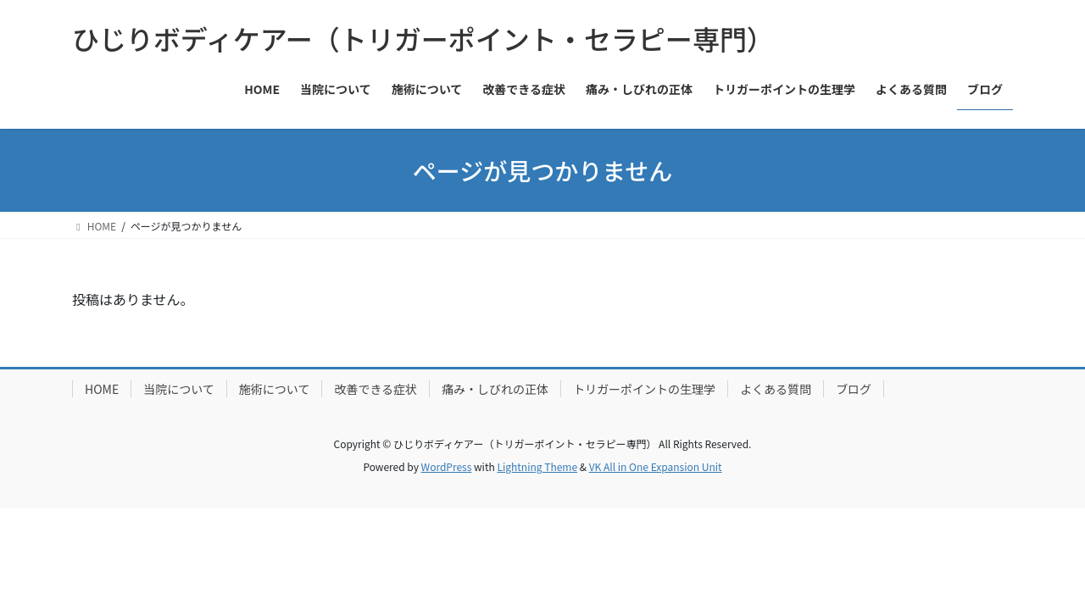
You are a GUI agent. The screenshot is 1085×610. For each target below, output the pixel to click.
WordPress (446, 466)
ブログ (853, 388)
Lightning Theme (537, 466)
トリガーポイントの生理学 (644, 388)
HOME (102, 388)
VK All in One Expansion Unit (655, 466)
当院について (178, 388)
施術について (274, 388)
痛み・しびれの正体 (495, 388)
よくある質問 (775, 388)
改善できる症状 (375, 388)
